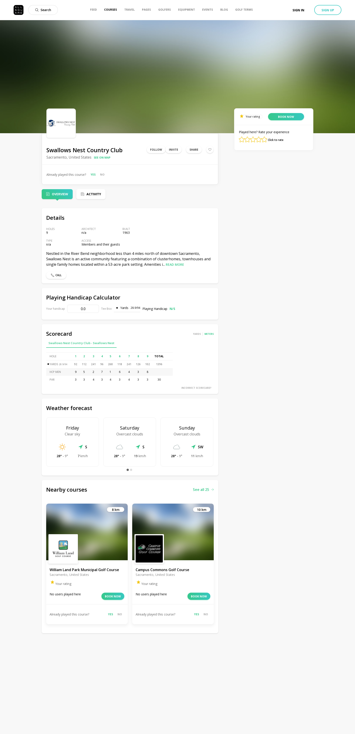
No (102, 174)
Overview (60, 194)
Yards (197, 334)
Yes (93, 174)
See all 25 (203, 489)
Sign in (298, 10)
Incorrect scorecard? (196, 387)
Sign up (327, 10)
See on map (102, 157)
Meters (209, 334)
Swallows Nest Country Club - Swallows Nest (81, 343)
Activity (93, 194)
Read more (175, 264)
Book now (113, 596)
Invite (173, 150)
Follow (156, 150)
